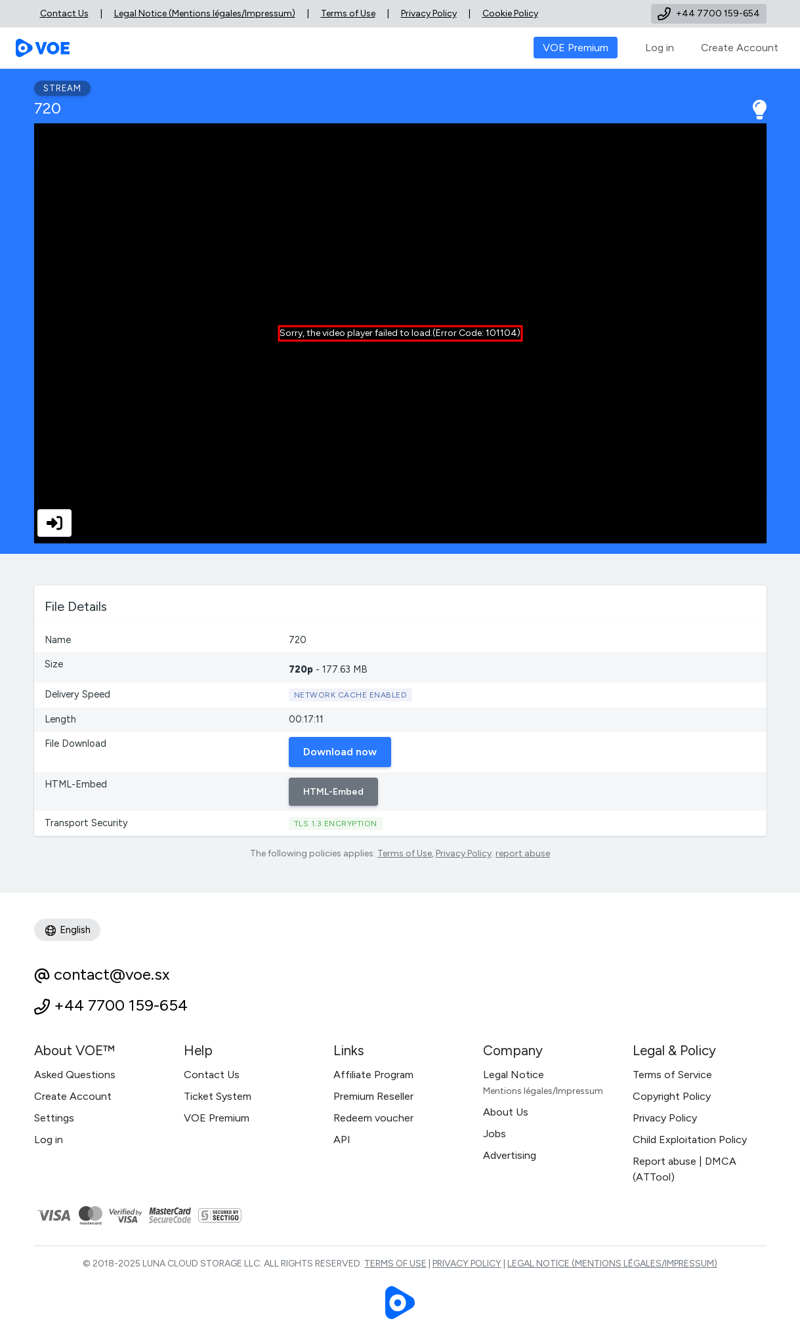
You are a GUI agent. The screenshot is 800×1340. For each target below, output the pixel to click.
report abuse (522, 853)
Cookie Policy (510, 13)
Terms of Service (672, 1074)
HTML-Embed (333, 791)
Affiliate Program (373, 1074)
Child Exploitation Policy (690, 1139)
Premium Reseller (373, 1096)
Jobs (494, 1133)
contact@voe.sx (111, 974)
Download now (340, 751)
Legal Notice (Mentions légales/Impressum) (204, 13)
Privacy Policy (429, 13)
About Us (505, 1112)
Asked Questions (75, 1074)
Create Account (739, 47)
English (67, 930)
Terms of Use (348, 13)
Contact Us (64, 13)
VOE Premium (216, 1118)
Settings (54, 1118)
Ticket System (217, 1096)
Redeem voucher (373, 1118)
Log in (659, 47)
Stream (62, 88)
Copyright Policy (672, 1096)
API (341, 1139)
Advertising (509, 1155)
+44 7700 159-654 (121, 1005)
